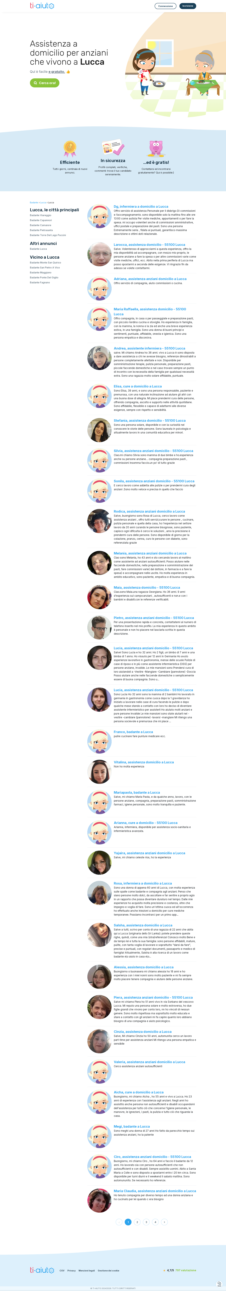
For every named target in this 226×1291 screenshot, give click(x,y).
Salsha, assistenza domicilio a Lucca (143, 925)
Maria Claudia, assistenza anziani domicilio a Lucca (155, 1191)
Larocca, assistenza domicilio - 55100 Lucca (149, 245)
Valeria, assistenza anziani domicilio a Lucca (149, 1062)
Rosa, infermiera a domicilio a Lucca (143, 883)
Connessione (165, 6)
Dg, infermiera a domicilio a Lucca (141, 206)
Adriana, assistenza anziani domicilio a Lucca (150, 279)
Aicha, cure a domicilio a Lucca (139, 1092)
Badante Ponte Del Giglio (44, 277)
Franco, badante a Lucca (133, 732)
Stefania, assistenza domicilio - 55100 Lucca (150, 420)
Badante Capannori (41, 220)
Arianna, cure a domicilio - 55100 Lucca (145, 823)
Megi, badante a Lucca (132, 1126)
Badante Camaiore (40, 225)
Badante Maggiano (40, 272)
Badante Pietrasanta (41, 230)
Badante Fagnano (40, 282)
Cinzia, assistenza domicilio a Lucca (143, 1032)
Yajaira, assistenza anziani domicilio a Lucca (149, 853)
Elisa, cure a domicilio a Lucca (138, 386)
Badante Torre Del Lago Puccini (48, 235)
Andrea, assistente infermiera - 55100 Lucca (149, 348)
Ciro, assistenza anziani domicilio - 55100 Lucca (152, 1157)
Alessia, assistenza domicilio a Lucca (144, 967)
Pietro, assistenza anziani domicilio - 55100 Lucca (154, 618)
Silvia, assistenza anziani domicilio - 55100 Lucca (153, 451)
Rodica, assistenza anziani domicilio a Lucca (149, 511)
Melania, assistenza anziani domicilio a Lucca (150, 553)
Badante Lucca (38, 248)
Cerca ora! (45, 83)
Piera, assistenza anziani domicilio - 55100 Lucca (153, 997)
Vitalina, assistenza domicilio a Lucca (144, 762)
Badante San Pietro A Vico (45, 267)
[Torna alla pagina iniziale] (42, 6)
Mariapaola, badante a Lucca (137, 792)
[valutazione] (178, 1270)
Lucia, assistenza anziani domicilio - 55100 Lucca (153, 648)
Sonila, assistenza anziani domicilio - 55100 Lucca (154, 481)
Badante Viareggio (40, 215)
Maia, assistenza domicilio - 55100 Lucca (147, 587)
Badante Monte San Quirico (45, 262)
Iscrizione (187, 6)
